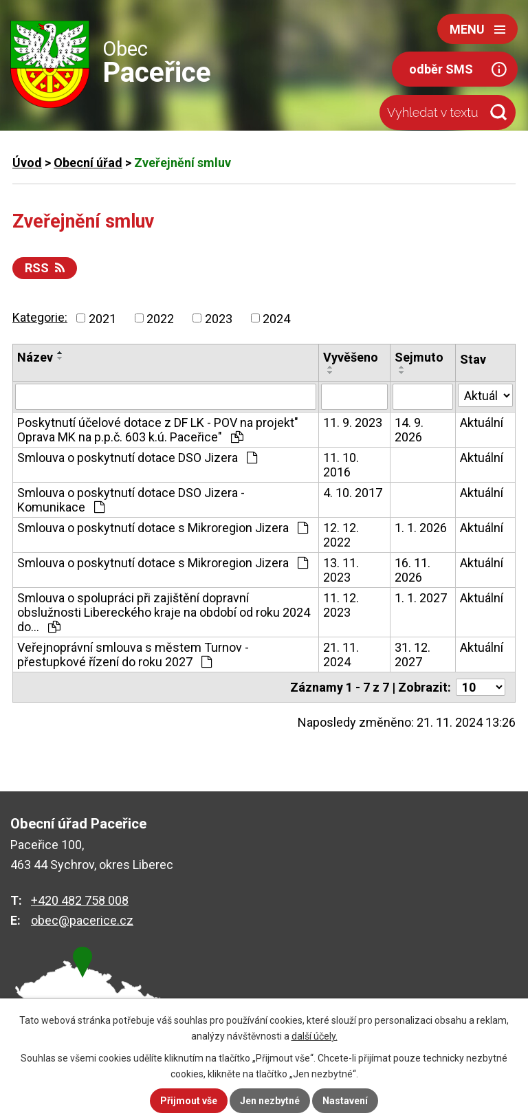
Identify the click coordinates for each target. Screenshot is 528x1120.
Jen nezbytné (270, 1100)
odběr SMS (441, 69)
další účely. (315, 1036)
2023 (218, 318)
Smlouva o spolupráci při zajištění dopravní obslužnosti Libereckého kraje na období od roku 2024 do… (163, 612)
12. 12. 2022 (341, 534)
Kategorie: (39, 317)
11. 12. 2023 (341, 605)
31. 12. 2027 (412, 654)
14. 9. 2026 (409, 429)
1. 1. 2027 (421, 598)
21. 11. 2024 (341, 654)
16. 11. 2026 (412, 570)
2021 (102, 318)
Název (35, 357)
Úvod (27, 162)
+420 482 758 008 (80, 900)
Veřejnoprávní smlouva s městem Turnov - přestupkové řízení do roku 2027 (133, 654)
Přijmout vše (188, 1100)
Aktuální (481, 422)
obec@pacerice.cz (82, 920)
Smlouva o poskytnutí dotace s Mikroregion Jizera (162, 527)
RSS (45, 268)
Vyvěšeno (350, 357)
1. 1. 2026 (421, 527)
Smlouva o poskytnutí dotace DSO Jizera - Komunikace (131, 499)
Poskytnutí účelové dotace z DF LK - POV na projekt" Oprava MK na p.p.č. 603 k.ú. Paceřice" (157, 429)
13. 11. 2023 (341, 570)
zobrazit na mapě (89, 1008)
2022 (160, 318)
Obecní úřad (88, 162)
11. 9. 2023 (352, 422)
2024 (276, 318)
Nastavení (345, 1100)
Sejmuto (419, 357)
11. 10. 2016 (341, 464)
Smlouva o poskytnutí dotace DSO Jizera (137, 457)
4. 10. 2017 (352, 492)
